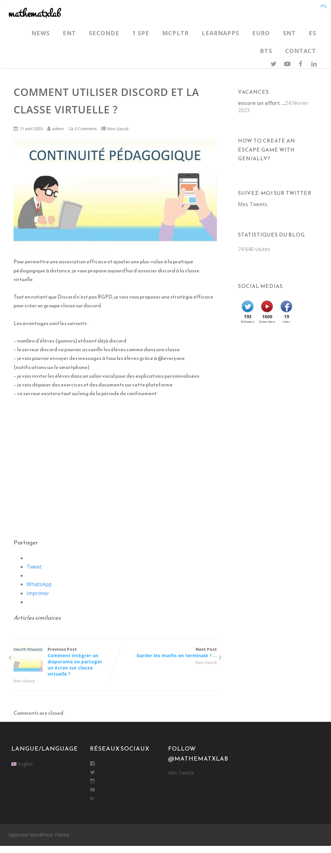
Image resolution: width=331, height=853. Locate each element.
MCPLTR (175, 33)
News (40, 33)
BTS (266, 51)
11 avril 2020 (31, 129)
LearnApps (220, 33)
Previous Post (64, 661)
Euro (261, 33)
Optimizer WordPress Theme (38, 835)
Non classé (118, 129)
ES (312, 33)
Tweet (34, 566)
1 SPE (140, 33)
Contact (300, 51)
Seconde (104, 33)
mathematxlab (34, 13)
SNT (289, 33)
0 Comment (86, 129)
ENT (69, 33)
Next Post (166, 652)
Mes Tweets (252, 204)
